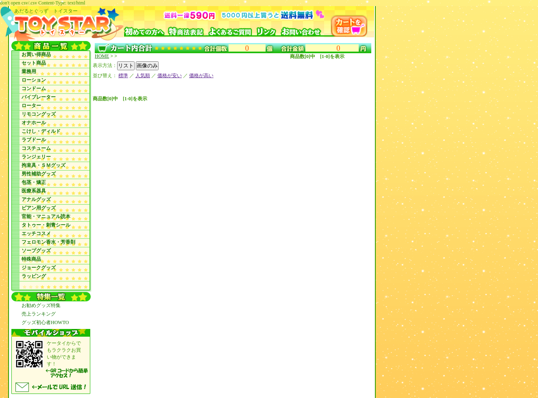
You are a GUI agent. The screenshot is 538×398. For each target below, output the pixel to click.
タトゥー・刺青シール (46, 225)
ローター (31, 105)
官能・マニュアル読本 (46, 216)
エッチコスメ (36, 233)
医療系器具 (34, 191)
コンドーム (34, 88)
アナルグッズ (36, 199)
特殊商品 (31, 259)
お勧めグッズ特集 (41, 305)
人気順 (142, 75)
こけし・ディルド (41, 131)
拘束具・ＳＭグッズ (43, 165)
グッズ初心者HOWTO (45, 322)
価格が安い (169, 75)
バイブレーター (39, 97)
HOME (102, 56)
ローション (34, 80)
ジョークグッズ (39, 267)
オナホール (34, 122)
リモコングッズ (39, 114)
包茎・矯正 (34, 182)
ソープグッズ (36, 250)
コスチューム (36, 148)
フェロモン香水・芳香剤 (48, 242)
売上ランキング (39, 314)
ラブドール (34, 140)
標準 (123, 75)
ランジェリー (36, 157)
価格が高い (201, 75)
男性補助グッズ (39, 174)
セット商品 (34, 63)
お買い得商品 (36, 54)
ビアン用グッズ (39, 208)
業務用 (29, 71)
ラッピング (34, 276)
